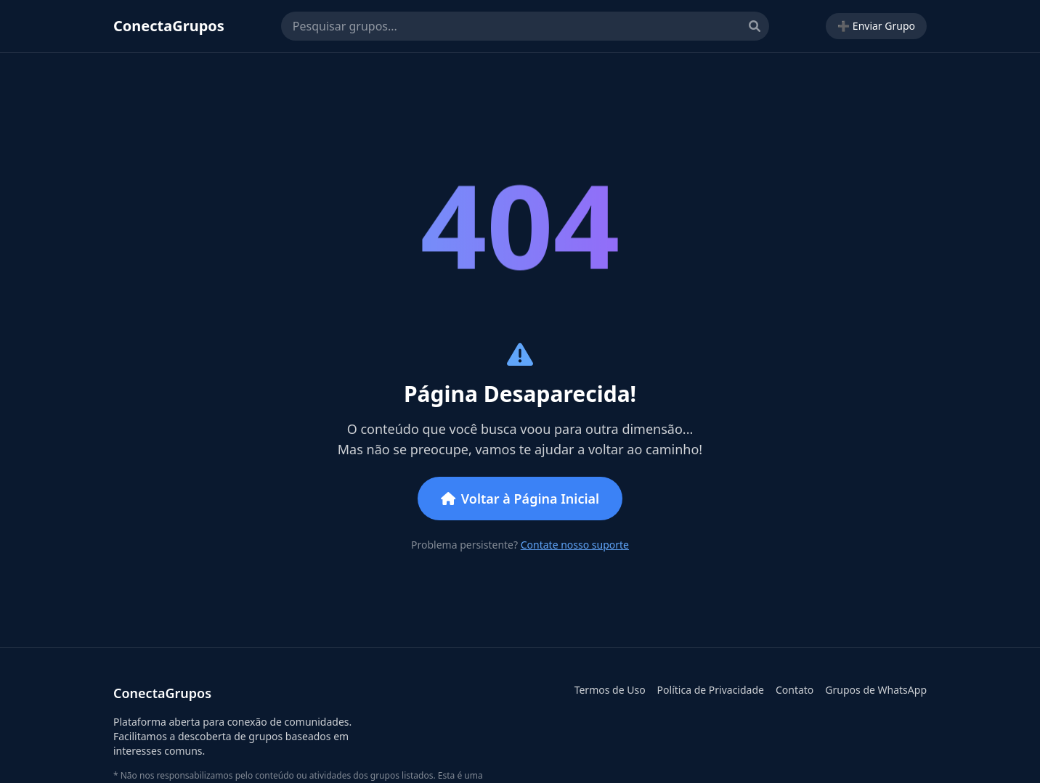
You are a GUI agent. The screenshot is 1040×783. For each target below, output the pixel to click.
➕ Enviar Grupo (876, 26)
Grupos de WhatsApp (876, 690)
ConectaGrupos (168, 26)
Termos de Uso (610, 690)
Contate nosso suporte (575, 545)
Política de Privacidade (710, 690)
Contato (794, 690)
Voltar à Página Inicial (520, 498)
